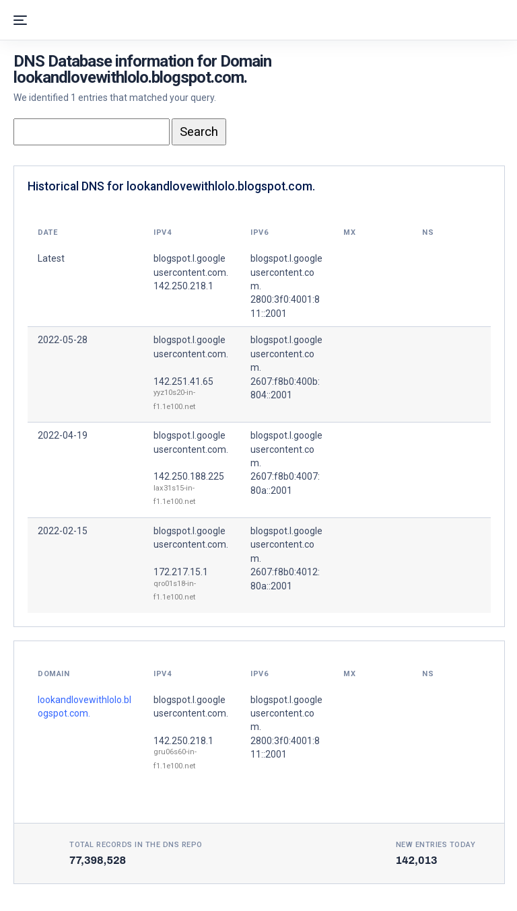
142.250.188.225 (188, 476)
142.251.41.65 (183, 381)
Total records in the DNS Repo (136, 844)
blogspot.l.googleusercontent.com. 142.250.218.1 (190, 272)
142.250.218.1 (183, 740)
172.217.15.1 (180, 572)
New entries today (436, 844)
